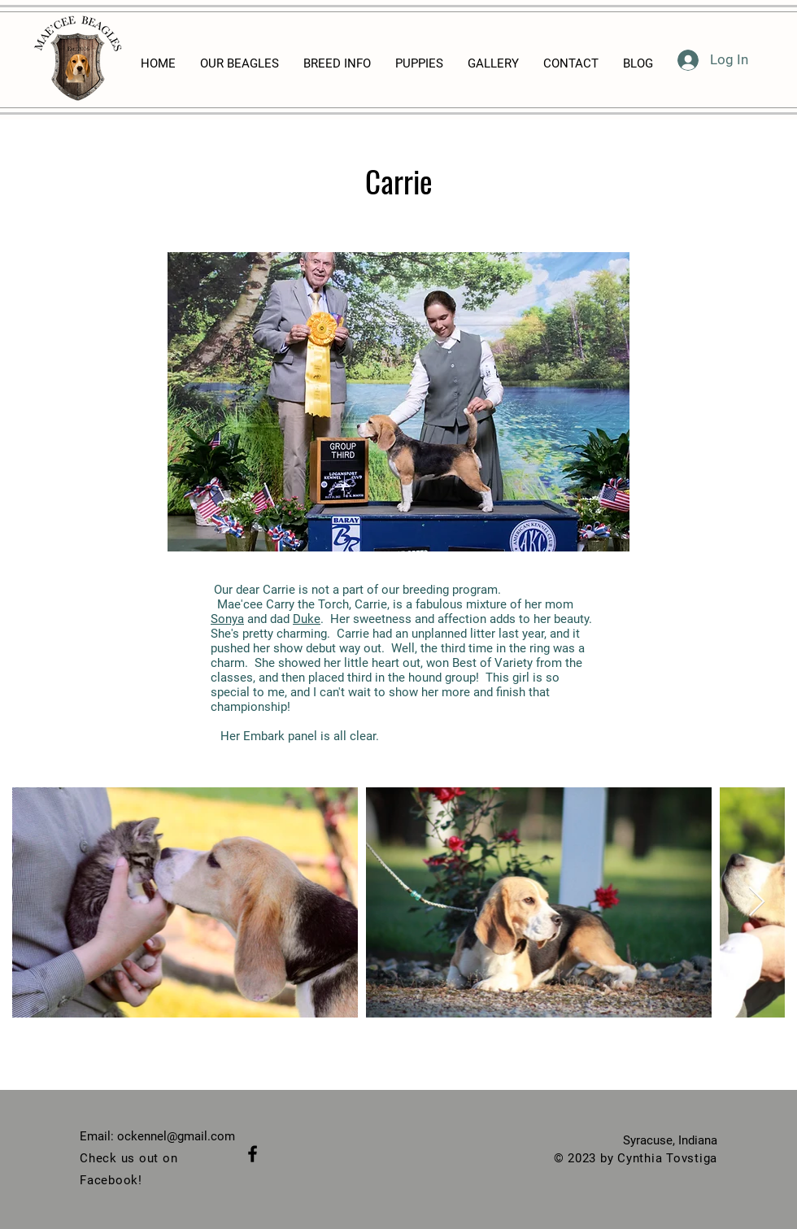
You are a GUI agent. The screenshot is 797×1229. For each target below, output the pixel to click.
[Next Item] (756, 902)
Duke (306, 619)
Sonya (227, 619)
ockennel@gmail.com (176, 1136)
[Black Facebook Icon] (252, 1154)
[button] (398, 401)
